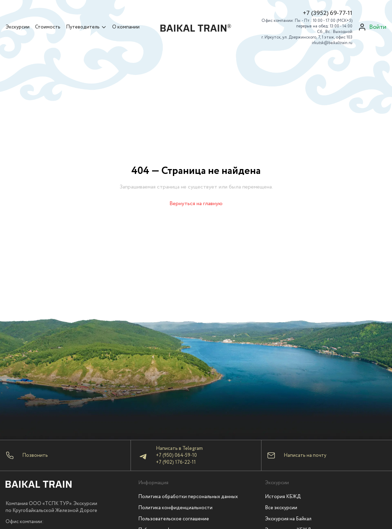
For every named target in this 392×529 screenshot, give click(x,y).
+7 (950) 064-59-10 (176, 455)
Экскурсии (18, 27)
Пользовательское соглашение (173, 518)
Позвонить (35, 455)
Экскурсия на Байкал (288, 518)
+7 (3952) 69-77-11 (327, 13)
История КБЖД (283, 496)
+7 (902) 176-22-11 (176, 462)
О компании (126, 27)
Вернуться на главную (196, 204)
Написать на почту (305, 455)
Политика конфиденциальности (175, 507)
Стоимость (47, 27)
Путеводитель (86, 27)
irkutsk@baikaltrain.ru (332, 43)
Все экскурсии (281, 507)
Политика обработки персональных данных (188, 496)
